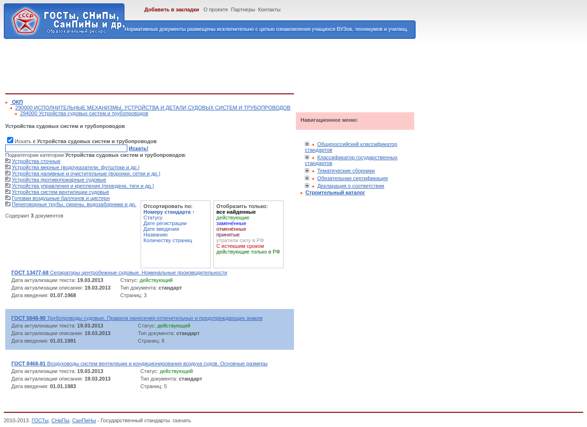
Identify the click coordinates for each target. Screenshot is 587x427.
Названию (155, 234)
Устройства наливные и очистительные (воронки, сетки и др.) (86, 173)
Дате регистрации (165, 223)
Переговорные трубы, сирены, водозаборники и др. (74, 204)
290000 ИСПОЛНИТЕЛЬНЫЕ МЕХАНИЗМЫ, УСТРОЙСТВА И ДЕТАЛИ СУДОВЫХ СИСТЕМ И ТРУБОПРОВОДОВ (153, 107)
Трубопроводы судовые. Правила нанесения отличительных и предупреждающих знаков (137, 318)
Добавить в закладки (171, 9)
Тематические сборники (346, 170)
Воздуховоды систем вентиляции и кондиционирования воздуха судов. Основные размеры (139, 363)
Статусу (152, 217)
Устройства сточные (36, 161)
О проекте (216, 9)
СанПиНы (84, 420)
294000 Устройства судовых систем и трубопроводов (84, 113)
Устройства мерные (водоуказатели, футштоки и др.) (76, 167)
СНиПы (60, 420)
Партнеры (243, 9)
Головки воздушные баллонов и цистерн (61, 198)
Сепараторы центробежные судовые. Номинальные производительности (119, 272)
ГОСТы (40, 420)
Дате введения (161, 229)
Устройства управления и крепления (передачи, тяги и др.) (83, 186)
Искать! (138, 148)
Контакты (269, 9)
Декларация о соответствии (350, 186)
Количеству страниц (167, 240)
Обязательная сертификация (352, 178)
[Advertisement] (177, 64)
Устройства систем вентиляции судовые (60, 192)
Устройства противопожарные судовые (59, 179)
